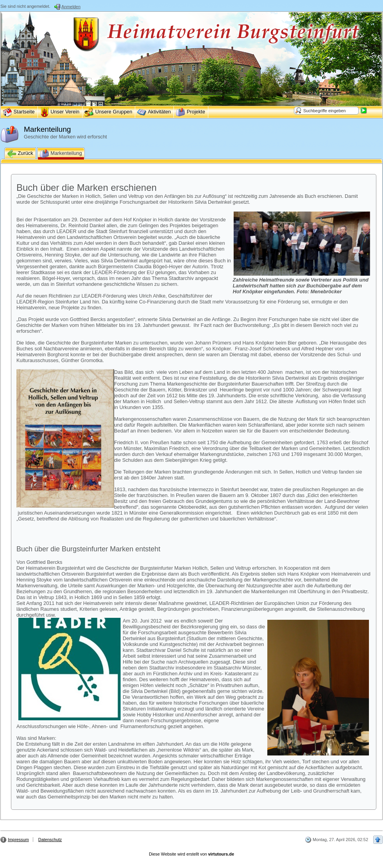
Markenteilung (61, 153)
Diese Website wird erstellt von (191, 854)
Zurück (20, 153)
